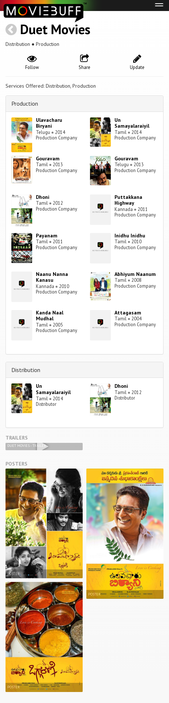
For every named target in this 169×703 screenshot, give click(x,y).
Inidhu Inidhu (129, 235)
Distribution (25, 370)
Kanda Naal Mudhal (49, 315)
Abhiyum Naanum (135, 274)
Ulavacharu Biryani (49, 123)
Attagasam (127, 312)
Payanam (46, 235)
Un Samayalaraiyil (131, 123)
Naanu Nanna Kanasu (52, 277)
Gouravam (48, 158)
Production (24, 103)
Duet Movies (55, 29)
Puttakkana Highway (128, 200)
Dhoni (42, 197)
